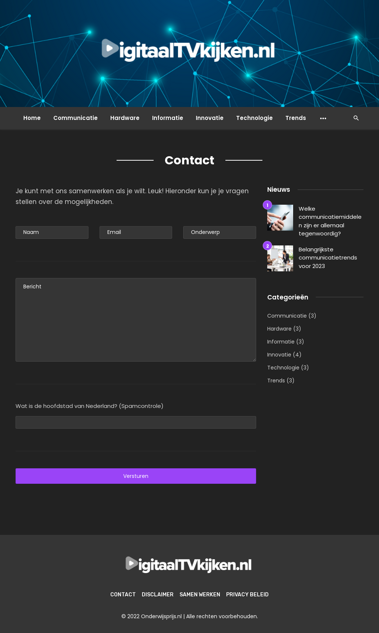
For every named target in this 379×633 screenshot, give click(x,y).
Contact (123, 595)
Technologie (254, 118)
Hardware (125, 118)
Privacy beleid (247, 595)
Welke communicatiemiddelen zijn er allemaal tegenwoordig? (330, 221)
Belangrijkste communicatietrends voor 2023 (328, 257)
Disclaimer (158, 595)
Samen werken (200, 595)
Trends (295, 118)
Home (32, 118)
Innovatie (210, 118)
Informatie (167, 118)
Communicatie (75, 118)
